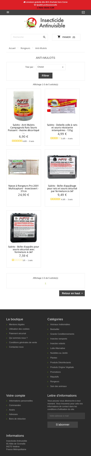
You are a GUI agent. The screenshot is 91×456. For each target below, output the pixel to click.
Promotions (55, 372)
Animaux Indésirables (60, 324)
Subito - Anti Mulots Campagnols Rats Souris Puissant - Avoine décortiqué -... (23, 128)
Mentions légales (17, 324)
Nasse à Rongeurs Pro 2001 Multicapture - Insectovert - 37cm (23, 188)
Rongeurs (54, 381)
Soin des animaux (58, 386)
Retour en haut (73, 293)
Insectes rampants (58, 339)
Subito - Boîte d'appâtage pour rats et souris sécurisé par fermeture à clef (62, 188)
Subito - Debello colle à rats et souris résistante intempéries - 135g (62, 127)
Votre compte (15, 395)
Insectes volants (57, 343)
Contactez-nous (16, 347)
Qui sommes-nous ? (18, 338)
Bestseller (54, 329)
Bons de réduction (17, 419)
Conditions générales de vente (23, 342)
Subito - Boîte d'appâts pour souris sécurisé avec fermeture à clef (23, 249)
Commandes (15, 405)
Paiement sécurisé (17, 333)
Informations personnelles (21, 401)
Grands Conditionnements (62, 334)
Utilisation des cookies (19, 329)
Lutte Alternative (57, 348)
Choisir (51, 67)
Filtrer (45, 75)
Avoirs (12, 410)
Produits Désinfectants (60, 362)
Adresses (13, 414)
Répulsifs (54, 377)
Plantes (53, 358)
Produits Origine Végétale (62, 367)
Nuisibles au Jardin (59, 353)
